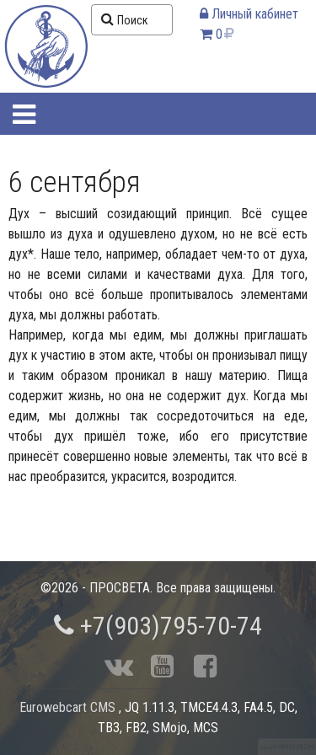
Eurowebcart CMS (67, 707)
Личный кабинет (249, 14)
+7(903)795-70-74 (158, 625)
